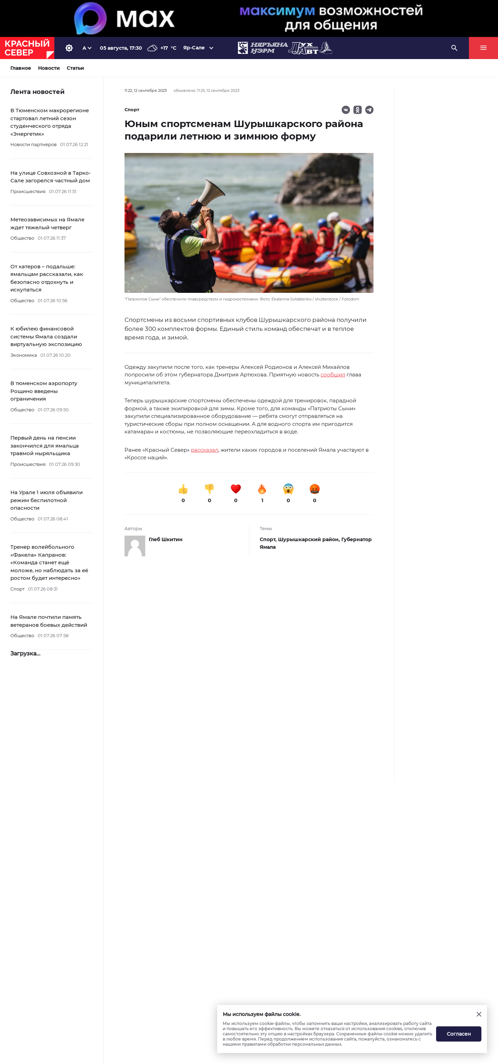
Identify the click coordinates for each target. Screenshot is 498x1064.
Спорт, (269, 539)
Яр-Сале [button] (194, 48)
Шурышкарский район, (309, 539)
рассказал (204, 450)
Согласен (459, 1034)
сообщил (333, 374)
